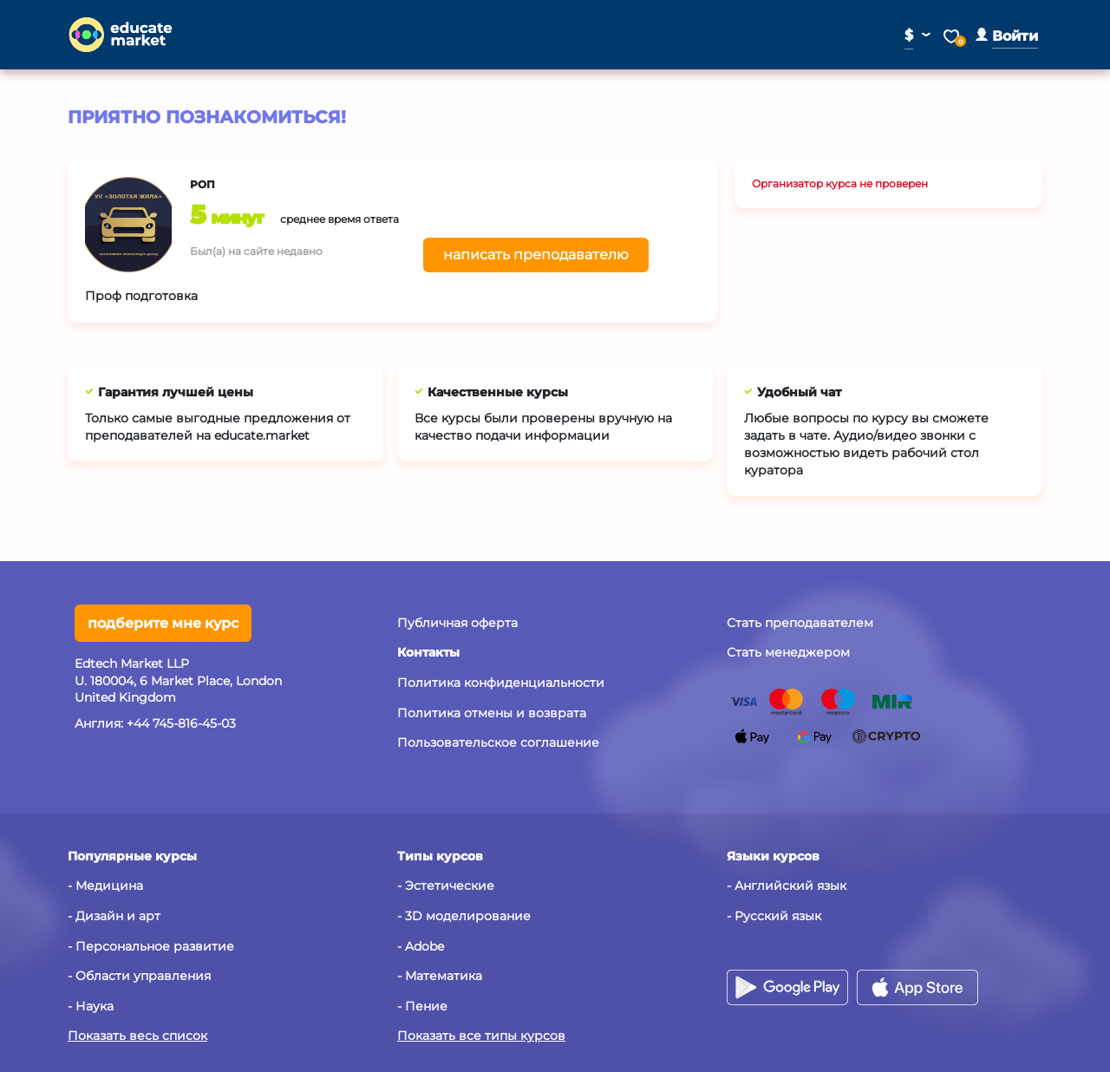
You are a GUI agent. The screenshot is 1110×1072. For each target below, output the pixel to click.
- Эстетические (445, 885)
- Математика (439, 976)
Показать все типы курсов (481, 1035)
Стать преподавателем (800, 623)
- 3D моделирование (464, 916)
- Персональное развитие (151, 946)
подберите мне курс (163, 623)
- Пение (422, 1006)
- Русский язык (774, 916)
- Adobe (420, 946)
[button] (1007, 36)
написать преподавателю (536, 254)
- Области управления (139, 976)
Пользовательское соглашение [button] (498, 742)
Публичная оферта (457, 623)
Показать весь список (137, 1035)
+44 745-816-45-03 (181, 723)
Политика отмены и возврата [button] (491, 713)
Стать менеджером (788, 652)
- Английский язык (786, 885)
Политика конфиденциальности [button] (500, 682)
